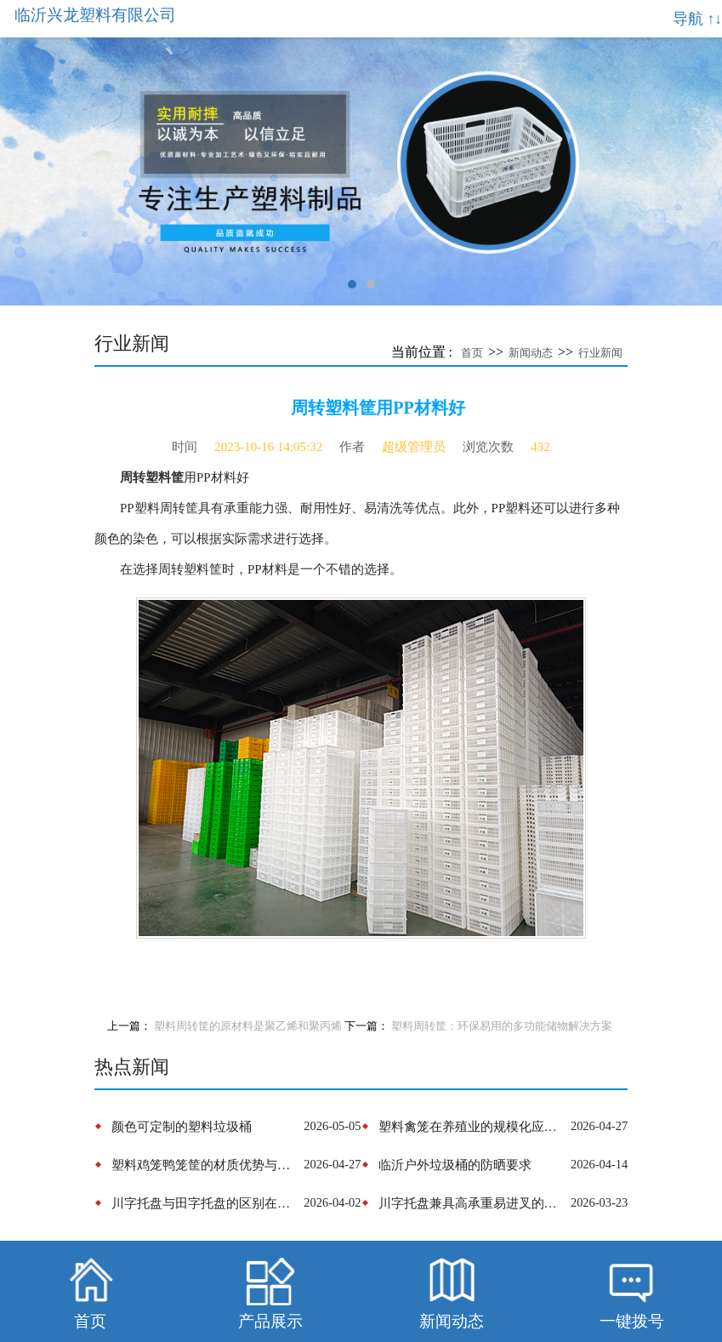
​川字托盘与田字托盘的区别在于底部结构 (204, 1203)
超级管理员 (414, 447)
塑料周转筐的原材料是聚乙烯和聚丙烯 (248, 1026)
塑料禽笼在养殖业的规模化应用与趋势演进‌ (472, 1126)
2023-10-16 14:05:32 (268, 447)
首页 (472, 352)
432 (540, 447)
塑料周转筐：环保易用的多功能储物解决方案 (501, 1026)
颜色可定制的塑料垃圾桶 (181, 1126)
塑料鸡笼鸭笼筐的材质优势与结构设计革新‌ (204, 1164)
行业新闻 (600, 352)
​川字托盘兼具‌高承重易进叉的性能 (472, 1203)
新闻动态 (531, 352)
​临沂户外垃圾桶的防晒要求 (455, 1164)
